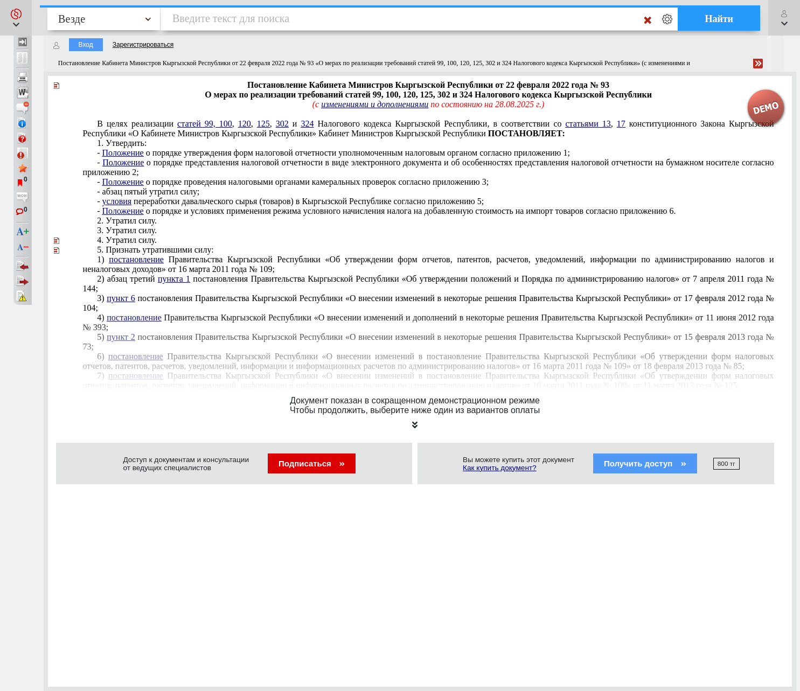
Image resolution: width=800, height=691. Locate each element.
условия (117, 201)
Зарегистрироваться (143, 44)
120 (244, 123)
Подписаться (312, 463)
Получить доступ (645, 463)
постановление (136, 259)
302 (282, 123)
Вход (86, 44)
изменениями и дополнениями (374, 104)
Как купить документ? (500, 468)
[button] (16, 18)
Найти (719, 18)
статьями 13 (587, 123)
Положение (123, 152)
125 (263, 123)
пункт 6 (121, 298)
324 (307, 123)
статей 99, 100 (204, 123)
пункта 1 (174, 278)
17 (621, 123)
